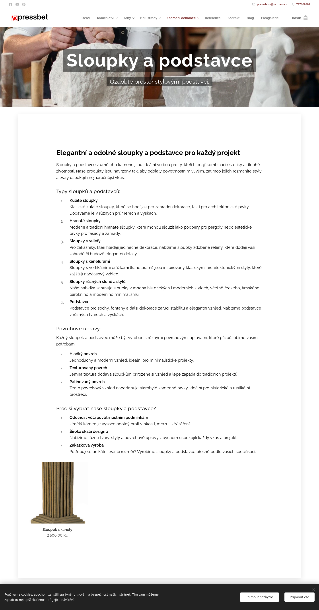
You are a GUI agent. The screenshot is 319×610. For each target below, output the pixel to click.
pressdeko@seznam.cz (272, 4)
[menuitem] (82, 18)
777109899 (303, 4)
